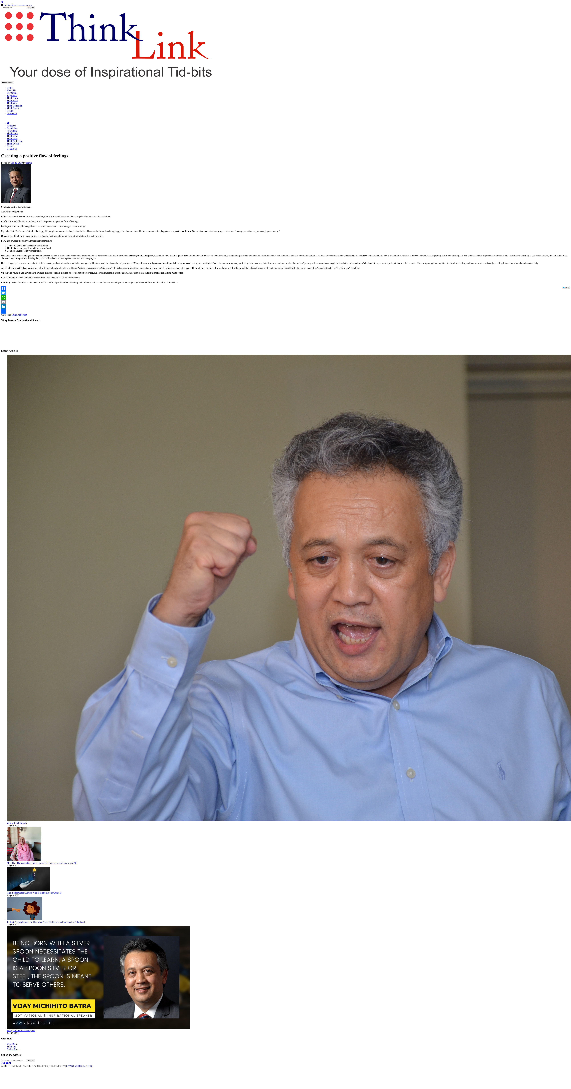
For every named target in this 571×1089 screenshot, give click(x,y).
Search (31, 8)
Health (10, 111)
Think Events (13, 108)
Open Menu (7, 83)
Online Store (12, 1049)
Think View (12, 100)
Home (9, 88)
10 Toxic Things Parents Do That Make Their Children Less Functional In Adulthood (46, 922)
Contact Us (12, 113)
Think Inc (11, 1046)
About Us (11, 90)
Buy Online (12, 93)
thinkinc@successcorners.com (18, 5)
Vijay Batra (12, 95)
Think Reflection (14, 106)
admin (29, 163)
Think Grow (12, 98)
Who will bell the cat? (17, 823)
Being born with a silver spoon (21, 1030)
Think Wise (12, 103)
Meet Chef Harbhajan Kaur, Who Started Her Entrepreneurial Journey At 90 (41, 863)
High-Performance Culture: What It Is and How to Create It (34, 893)
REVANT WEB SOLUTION (78, 1066)
